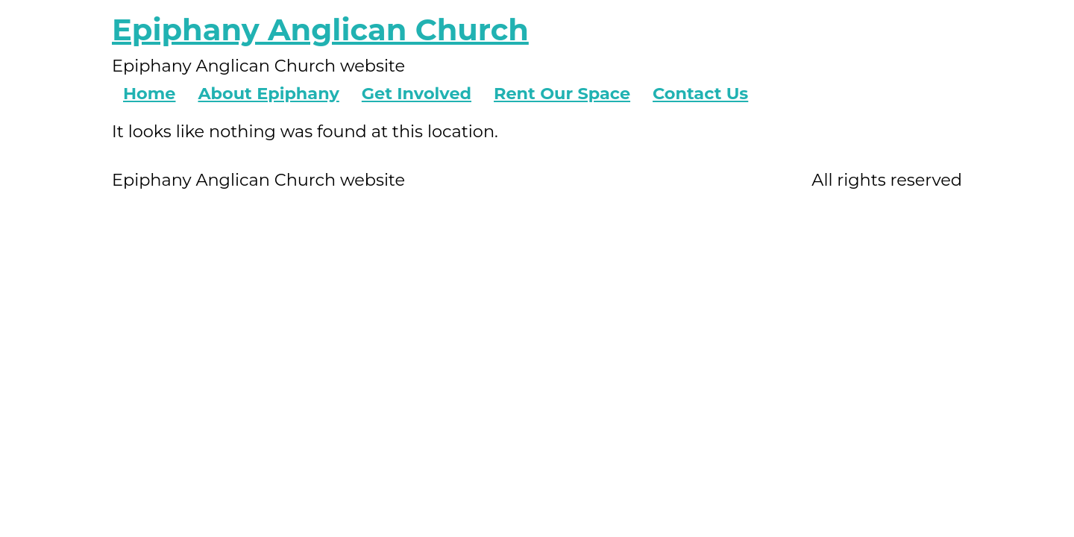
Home (149, 93)
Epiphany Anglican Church (320, 29)
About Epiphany (268, 93)
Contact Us (700, 93)
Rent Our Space (562, 93)
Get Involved (416, 93)
